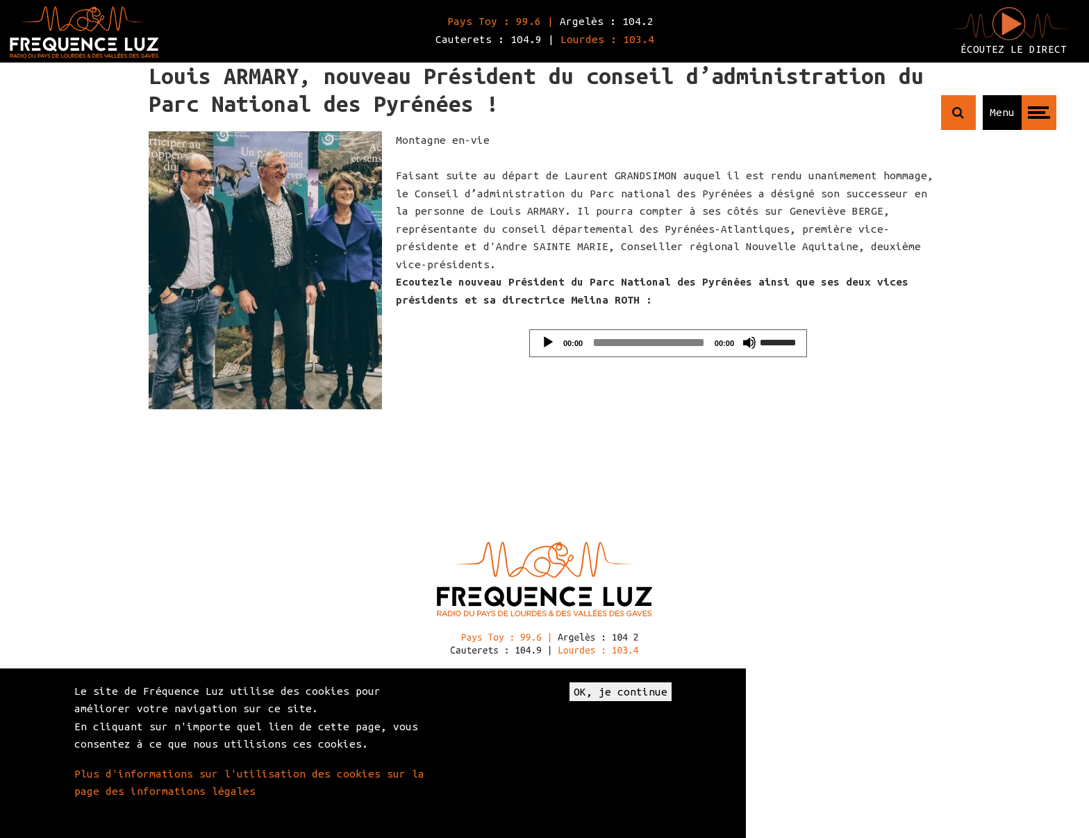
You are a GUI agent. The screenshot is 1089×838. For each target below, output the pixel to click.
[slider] (649, 342)
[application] (668, 343)
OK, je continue (620, 692)
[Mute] (749, 343)
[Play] (548, 343)
